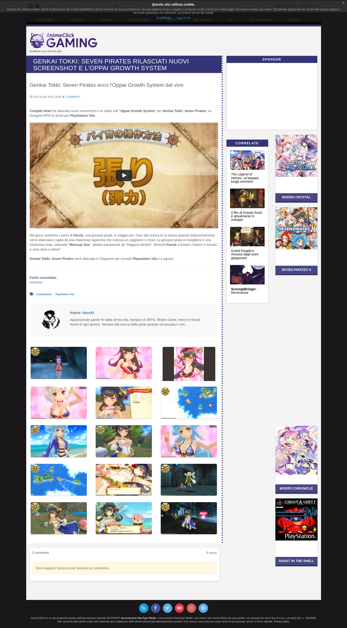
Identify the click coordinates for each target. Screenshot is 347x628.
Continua (164, 18)
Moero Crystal (296, 197)
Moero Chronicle (296, 488)
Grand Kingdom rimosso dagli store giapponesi (245, 254)
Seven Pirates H (296, 270)
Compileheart (44, 294)
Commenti (73, 96)
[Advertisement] (223, 41)
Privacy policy (281, 621)
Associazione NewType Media (138, 618)
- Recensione (244, 290)
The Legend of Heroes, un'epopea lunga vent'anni (245, 177)
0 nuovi (211, 553)
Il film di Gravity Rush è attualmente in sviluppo (246, 216)
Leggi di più (183, 18)
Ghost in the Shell (296, 561)
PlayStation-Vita (64, 294)
